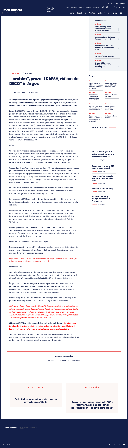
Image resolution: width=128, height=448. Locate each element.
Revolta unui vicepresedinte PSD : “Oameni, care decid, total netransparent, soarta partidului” (92, 405)
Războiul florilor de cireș (104, 56)
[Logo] (21, 428)
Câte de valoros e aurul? (111, 117)
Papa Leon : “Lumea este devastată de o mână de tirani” (104, 47)
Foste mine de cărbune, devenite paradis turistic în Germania (95, 118)
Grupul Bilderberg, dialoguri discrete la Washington (103, 65)
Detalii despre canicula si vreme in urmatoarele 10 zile (36, 401)
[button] (107, 7)
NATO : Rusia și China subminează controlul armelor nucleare (103, 28)
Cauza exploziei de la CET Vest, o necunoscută (105, 38)
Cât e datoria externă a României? (110, 108)
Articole (16, 73)
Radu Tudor (21, 92)
